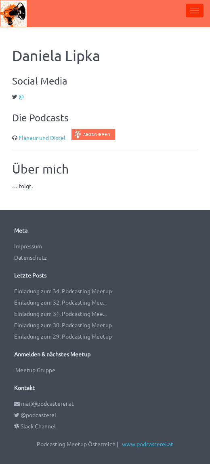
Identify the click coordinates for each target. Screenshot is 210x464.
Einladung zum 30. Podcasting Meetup (63, 324)
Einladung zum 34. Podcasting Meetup (63, 291)
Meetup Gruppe (35, 369)
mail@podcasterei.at (44, 403)
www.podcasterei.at (147, 443)
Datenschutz (30, 257)
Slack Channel (35, 426)
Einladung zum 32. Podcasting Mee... (60, 302)
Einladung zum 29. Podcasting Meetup (63, 336)
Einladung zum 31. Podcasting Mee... (60, 313)
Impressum (28, 246)
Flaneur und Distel (42, 137)
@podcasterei (35, 414)
